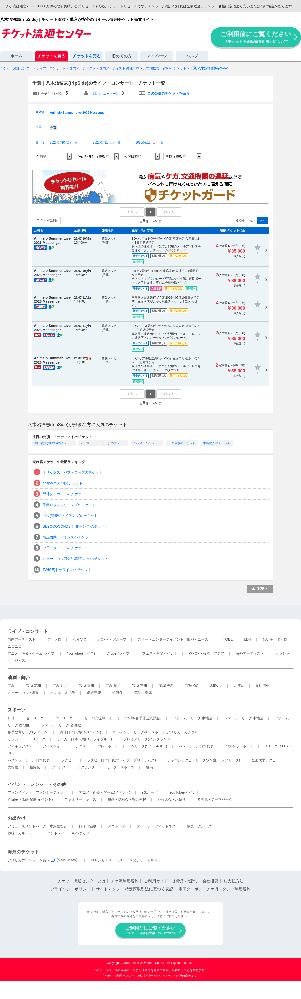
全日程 (39, 142)
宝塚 (11, 686)
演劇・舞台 (19, 677)
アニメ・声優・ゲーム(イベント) (104, 792)
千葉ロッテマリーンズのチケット (69, 505)
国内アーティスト (22, 639)
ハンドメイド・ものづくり (68, 833)
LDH (247, 639)
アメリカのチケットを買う (29, 860)
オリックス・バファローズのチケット (72, 472)
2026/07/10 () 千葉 (64, 142)
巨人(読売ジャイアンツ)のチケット (70, 516)
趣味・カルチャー (22, 833)
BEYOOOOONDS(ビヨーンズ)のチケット (75, 526)
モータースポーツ (120, 767)
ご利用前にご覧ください (255, 37)
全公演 (39, 112)
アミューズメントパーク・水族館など (37, 826)
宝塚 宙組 (139, 686)
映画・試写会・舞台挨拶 (127, 799)
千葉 (53, 127)
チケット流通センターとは (81, 881)
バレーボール (107, 746)
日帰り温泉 (87, 826)
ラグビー (68, 760)
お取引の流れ (185, 881)
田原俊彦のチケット (181, 443)
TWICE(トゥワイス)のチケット (67, 570)
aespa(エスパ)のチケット (63, 483)
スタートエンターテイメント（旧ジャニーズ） (175, 639)
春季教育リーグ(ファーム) (28, 732)
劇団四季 (263, 686)
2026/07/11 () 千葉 (107, 142)
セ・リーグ (35, 718)
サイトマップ (108, 889)
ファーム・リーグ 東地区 (192, 718)
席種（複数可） (177, 157)
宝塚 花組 (33, 686)
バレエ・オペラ (63, 693)
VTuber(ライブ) (118, 653)
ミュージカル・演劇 (23, 693)
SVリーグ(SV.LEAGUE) (148, 746)
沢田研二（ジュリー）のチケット (103, 443)
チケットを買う (51, 56)
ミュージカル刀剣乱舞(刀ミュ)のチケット (75, 559)
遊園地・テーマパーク (214, 799)
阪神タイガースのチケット (64, 494)
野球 (11, 718)
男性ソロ (54, 639)
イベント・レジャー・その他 (37, 784)
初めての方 (122, 56)
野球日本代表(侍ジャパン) (80, 732)
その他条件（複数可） (95, 157)
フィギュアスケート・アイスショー (36, 746)
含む (252, 220)
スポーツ (17, 709)
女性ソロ (80, 639)
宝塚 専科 (166, 686)
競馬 (149, 767)
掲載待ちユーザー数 (104, 93)
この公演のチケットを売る (168, 93)
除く (262, 220)
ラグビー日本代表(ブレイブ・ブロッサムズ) (121, 760)
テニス (80, 746)
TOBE (228, 639)
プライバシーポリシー (70, 889)
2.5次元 (216, 686)
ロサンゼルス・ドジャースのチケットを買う (126, 860)
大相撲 (13, 767)
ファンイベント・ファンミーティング (37, 792)
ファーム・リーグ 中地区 (244, 718)
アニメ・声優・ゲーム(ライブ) (31, 653)
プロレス (59, 767)
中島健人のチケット (216, 443)
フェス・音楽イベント (159, 653)
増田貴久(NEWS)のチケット (54, 443)
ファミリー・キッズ (80, 799)
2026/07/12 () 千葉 (150, 142)
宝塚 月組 (60, 686)
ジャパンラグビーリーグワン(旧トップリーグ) (203, 760)
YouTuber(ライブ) (81, 653)
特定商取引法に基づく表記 (149, 889)
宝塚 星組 (113, 686)
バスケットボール (239, 746)
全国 (38, 127)
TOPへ (262, 588)
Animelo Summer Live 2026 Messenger (78, 112)
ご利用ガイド (156, 881)
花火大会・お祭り (172, 799)
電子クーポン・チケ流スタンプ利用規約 (214, 889)
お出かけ (17, 818)
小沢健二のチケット (147, 443)
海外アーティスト (250, 653)
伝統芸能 (94, 693)
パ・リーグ (64, 718)
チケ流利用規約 (125, 881)
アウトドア (116, 826)
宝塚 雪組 (86, 686)
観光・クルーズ (199, 826)
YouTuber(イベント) (185, 792)
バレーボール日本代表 (196, 746)
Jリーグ (39, 739)
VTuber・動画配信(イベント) (30, 799)
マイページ (157, 56)
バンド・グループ (112, 639)
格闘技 (35, 767)
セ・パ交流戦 (94, 718)
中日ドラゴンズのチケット (64, 548)
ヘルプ (192, 56)
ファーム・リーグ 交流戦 (61, 725)
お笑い (239, 686)
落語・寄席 (143, 693)
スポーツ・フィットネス (156, 826)
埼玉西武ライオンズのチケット (67, 537)
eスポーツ (150, 792)
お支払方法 (233, 881)
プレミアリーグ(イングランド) (147, 739)
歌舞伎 (117, 693)
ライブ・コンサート (28, 631)
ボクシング (86, 767)
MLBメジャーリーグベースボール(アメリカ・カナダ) (154, 732)
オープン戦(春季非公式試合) (139, 718)
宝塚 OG (192, 686)
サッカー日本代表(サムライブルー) (84, 739)
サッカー (15, 739)
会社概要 (210, 881)
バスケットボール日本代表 (29, 760)
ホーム (16, 56)
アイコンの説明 (46, 220)
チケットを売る (86, 56)
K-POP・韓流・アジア (206, 653)
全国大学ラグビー (265, 760)
